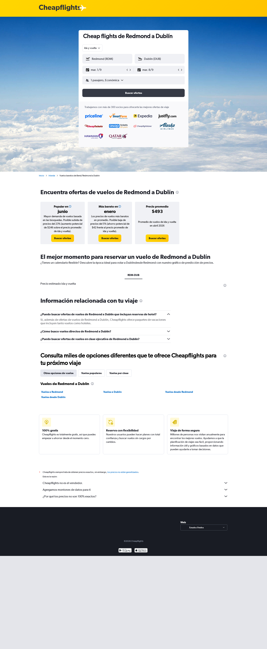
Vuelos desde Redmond (179, 391)
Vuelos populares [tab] (91, 373)
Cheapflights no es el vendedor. (135, 483)
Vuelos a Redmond (52, 391)
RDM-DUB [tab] (133, 274)
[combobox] (92, 48)
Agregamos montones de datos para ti (135, 489)
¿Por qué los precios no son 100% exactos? (135, 496)
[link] (62, 238)
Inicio (41, 175)
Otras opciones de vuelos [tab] (58, 373)
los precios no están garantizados (122, 472)
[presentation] (177, 192)
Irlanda (52, 175)
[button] (106, 70)
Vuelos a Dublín (112, 391)
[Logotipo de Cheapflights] (59, 8)
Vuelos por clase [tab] (118, 373)
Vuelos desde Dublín (53, 397)
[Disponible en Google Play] (125, 550)
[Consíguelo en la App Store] (141, 550)
